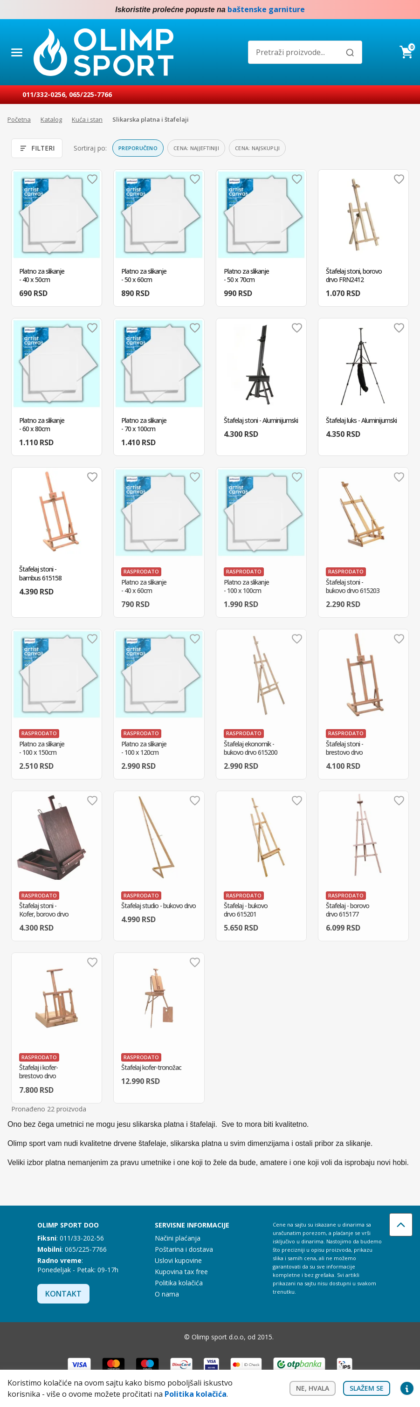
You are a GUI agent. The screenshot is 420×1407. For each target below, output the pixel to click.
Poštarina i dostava (184, 1249)
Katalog (51, 119)
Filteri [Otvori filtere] (37, 148)
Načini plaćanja (177, 1238)
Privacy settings (406, 1388)
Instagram (407, 9)
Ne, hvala (312, 1388)
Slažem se (367, 1388)
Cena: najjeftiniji (196, 148)
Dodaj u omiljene (92, 179)
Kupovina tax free (181, 1271)
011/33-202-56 (82, 1238)
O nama (167, 1294)
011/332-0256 (43, 94)
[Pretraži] (350, 52)
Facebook (388, 9)
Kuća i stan (87, 119)
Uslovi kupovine (178, 1260)
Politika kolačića (179, 1282)
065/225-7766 (90, 94)
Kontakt (63, 1294)
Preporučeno (138, 148)
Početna (19, 119)
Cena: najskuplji (257, 148)
